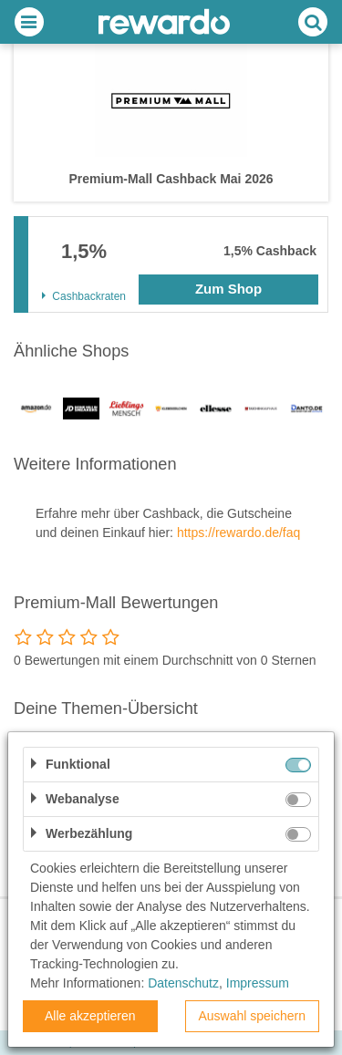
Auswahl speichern (252, 1015)
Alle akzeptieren (90, 1015)
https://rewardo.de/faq (238, 532)
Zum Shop (228, 288)
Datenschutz (183, 983)
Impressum (257, 983)
